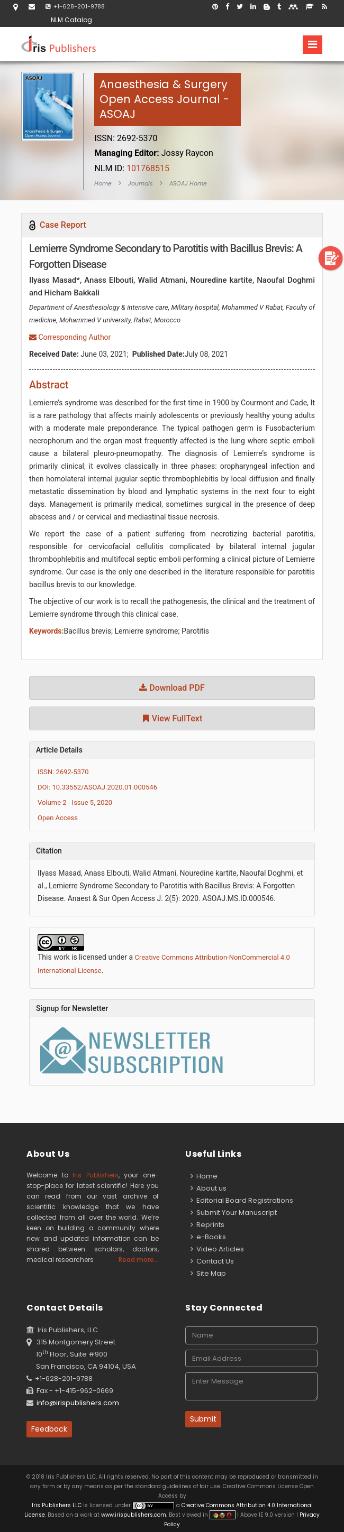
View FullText (172, 718)
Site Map (208, 1273)
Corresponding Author (70, 337)
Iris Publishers (96, 1175)
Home (103, 183)
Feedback (49, 1429)
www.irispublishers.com (133, 1515)
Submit (203, 1419)
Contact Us (212, 1261)
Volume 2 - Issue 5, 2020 (75, 802)
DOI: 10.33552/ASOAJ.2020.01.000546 (97, 787)
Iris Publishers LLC (57, 1505)
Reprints (207, 1225)
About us (209, 1188)
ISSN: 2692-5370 (63, 772)
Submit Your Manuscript (234, 1213)
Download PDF (172, 688)
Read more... (139, 1259)
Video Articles (217, 1249)
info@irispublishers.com (78, 1403)
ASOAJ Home (188, 183)
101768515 (131, 168)
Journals (140, 183)
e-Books (208, 1237)
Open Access (58, 818)
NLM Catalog (71, 19)
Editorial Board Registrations (242, 1200)
